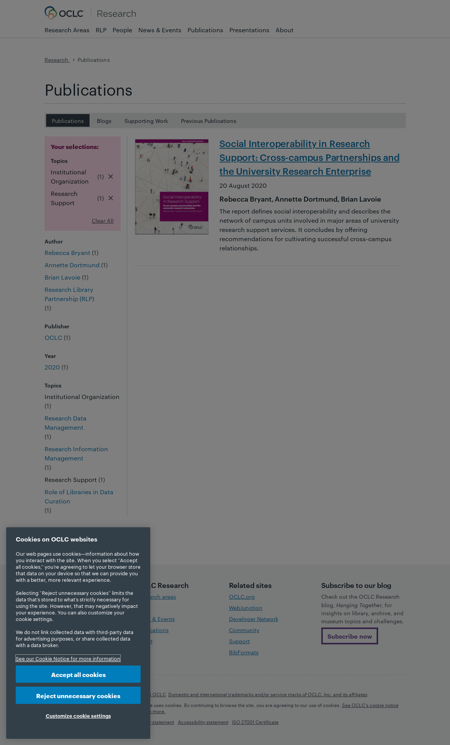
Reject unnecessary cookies (78, 695)
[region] (78, 633)
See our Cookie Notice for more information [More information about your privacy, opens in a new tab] (68, 658)
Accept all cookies (78, 674)
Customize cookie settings (78, 715)
